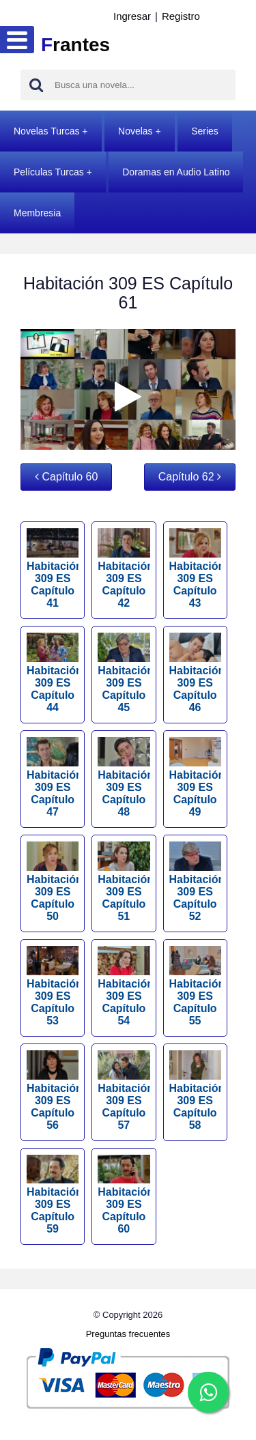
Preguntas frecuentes (128, 1334)
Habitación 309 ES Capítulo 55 (195, 986)
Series (204, 131)
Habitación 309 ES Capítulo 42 (124, 568)
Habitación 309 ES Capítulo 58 (195, 1090)
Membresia (37, 212)
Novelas (135, 131)
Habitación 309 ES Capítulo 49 (195, 777)
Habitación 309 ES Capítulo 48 (124, 777)
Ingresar (132, 16)
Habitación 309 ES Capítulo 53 (53, 986)
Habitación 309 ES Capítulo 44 (53, 673)
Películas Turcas (49, 172)
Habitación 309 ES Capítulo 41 (53, 568)
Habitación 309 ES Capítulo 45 (124, 673)
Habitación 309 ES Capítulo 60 (124, 1195)
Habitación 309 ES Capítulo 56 (53, 1090)
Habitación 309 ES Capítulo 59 (53, 1195)
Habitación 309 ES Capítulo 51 (124, 881)
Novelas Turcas (46, 131)
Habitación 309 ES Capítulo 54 (124, 986)
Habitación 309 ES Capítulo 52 (195, 881)
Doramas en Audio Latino (175, 172)
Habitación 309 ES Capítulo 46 (195, 673)
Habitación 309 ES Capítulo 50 (53, 881)
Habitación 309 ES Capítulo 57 (124, 1090)
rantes (75, 44)
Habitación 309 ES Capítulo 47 (53, 777)
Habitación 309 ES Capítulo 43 (195, 568)
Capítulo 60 (66, 477)
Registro (181, 16)
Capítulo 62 (189, 477)
